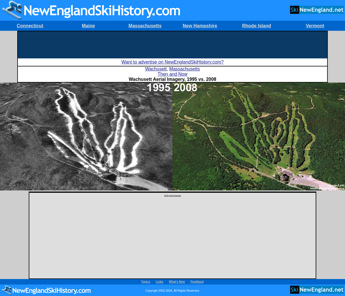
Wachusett (156, 68)
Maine (88, 25)
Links (159, 281)
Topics (145, 281)
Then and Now (172, 74)
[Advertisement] (172, 44)
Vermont (315, 25)
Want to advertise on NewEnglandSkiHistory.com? (172, 62)
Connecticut (30, 25)
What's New (177, 281)
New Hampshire (200, 25)
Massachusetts (145, 25)
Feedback (197, 281)
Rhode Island (256, 25)
